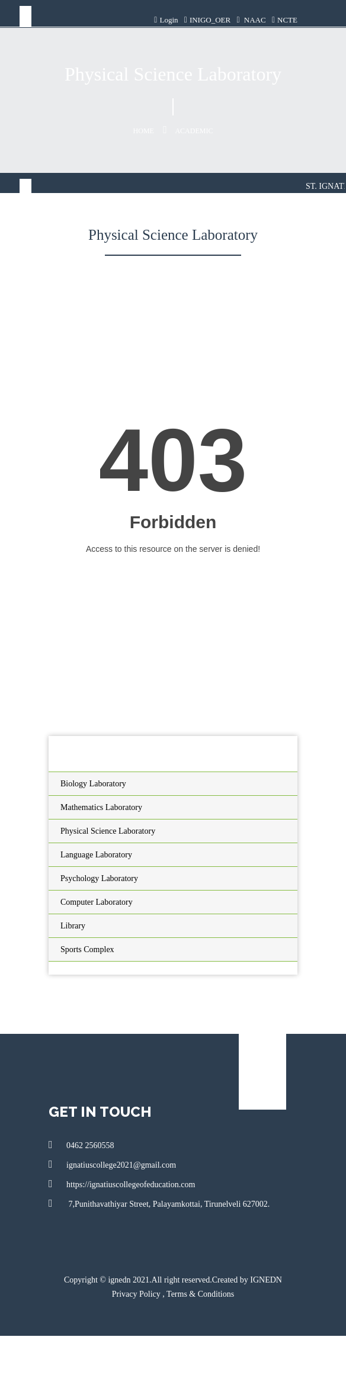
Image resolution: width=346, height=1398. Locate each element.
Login (166, 19)
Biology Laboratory (93, 783)
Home (143, 131)
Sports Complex (87, 949)
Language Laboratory (96, 854)
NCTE (284, 19)
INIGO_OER (207, 19)
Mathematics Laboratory (101, 807)
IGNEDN (266, 1279)
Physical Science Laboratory (107, 831)
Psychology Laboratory (99, 878)
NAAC (250, 19)
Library (72, 925)
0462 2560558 (81, 1144)
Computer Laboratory (96, 902)
